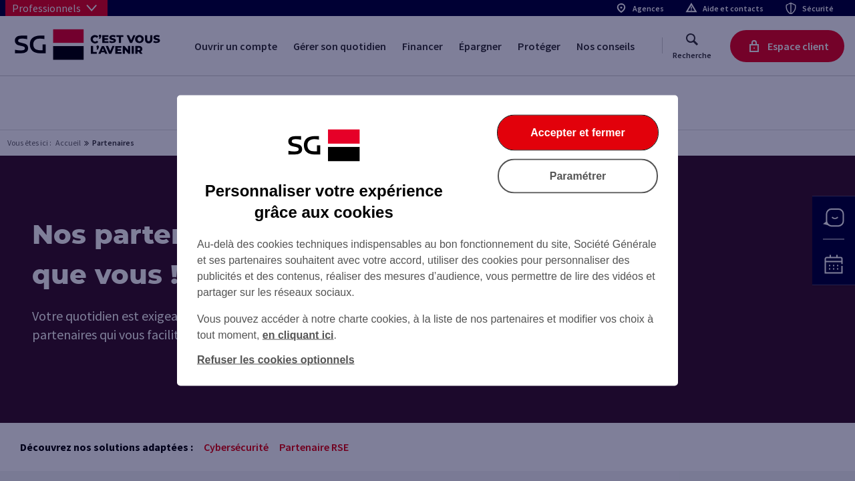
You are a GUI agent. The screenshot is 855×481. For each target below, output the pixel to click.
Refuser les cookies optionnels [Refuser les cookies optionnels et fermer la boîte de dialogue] (276, 359)
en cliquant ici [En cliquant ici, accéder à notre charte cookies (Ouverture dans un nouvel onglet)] (298, 335)
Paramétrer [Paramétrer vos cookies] (578, 176)
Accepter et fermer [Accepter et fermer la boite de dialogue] (577, 132)
